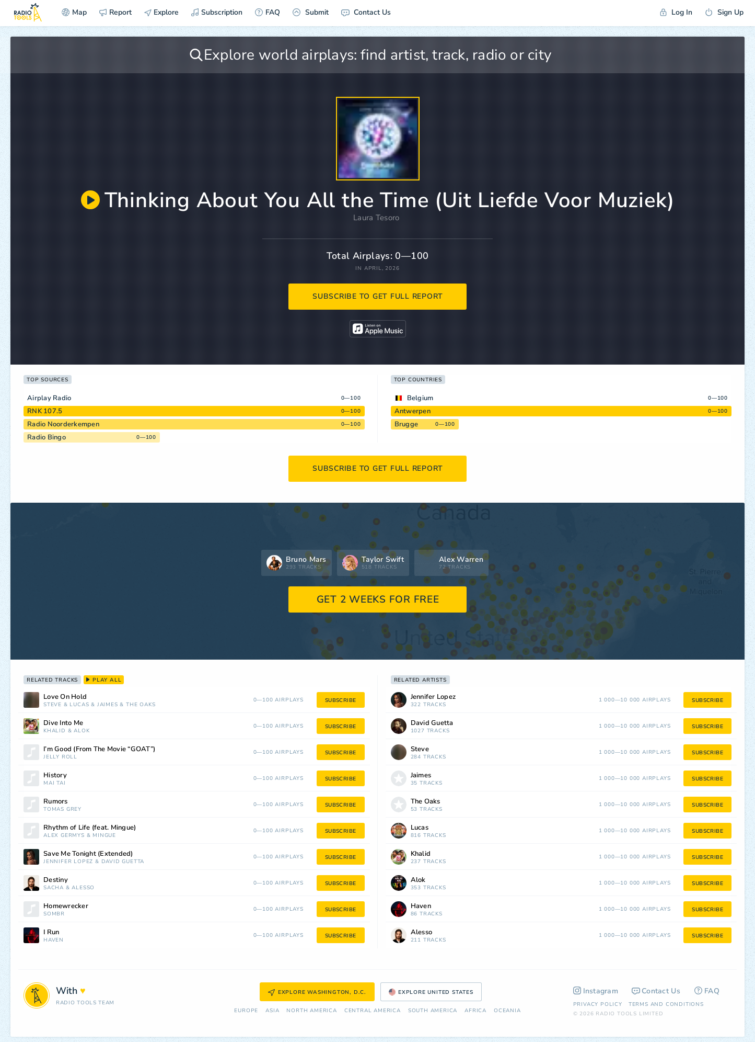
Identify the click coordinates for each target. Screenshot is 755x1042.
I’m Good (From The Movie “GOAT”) (99, 749)
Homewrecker (65, 906)
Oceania (507, 1011)
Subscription (216, 12)
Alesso (83, 888)
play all (103, 680)
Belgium (420, 398)
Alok (81, 731)
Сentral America (372, 1011)
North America (311, 1011)
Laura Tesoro (376, 217)
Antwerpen (412, 411)
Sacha (53, 888)
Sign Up (724, 12)
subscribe (340, 700)
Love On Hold (65, 697)
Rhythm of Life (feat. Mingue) (89, 828)
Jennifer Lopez (68, 862)
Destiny (55, 880)
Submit (311, 12)
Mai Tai (54, 783)
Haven (53, 940)
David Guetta (123, 862)
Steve (52, 705)
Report (115, 12)
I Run (51, 932)
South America (432, 1011)
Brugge (406, 424)
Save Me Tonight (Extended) (88, 854)
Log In (676, 12)
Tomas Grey (62, 809)
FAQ (267, 12)
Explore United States (431, 992)
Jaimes (107, 705)
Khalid (54, 731)
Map (74, 12)
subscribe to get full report (377, 296)
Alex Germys (64, 836)
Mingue (104, 836)
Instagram (596, 991)
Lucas (79, 705)
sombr (54, 914)
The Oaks (140, 705)
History (55, 775)
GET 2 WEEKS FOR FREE (378, 599)
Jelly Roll (60, 757)
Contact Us (366, 12)
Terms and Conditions (666, 1004)
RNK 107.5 (44, 411)
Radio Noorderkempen (63, 424)
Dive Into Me (63, 723)
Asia (272, 1011)
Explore (161, 12)
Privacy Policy (597, 1004)
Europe (246, 1011)
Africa (475, 1011)
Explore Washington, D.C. (317, 992)
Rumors (55, 802)
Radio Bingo (46, 437)
